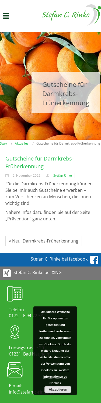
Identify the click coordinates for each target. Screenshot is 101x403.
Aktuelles (22, 143)
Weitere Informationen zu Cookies (56, 376)
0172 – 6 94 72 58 (26, 316)
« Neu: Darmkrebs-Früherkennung (43, 241)
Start (3, 143)
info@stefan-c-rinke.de (31, 392)
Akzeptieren (58, 389)
